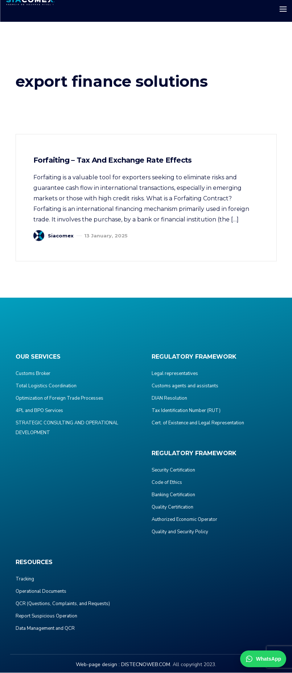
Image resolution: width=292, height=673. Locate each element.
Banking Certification (173, 495)
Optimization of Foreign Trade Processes (59, 398)
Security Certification (173, 470)
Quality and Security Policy (180, 532)
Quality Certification (172, 507)
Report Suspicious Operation (46, 616)
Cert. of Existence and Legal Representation (198, 423)
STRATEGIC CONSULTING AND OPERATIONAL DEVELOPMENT (67, 428)
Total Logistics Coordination (46, 386)
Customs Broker (33, 374)
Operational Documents (41, 591)
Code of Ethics (167, 483)
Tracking (25, 579)
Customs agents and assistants (185, 386)
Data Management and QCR (45, 628)
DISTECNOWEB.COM (145, 664)
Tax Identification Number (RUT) (186, 411)
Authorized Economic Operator (184, 520)
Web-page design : (98, 664)
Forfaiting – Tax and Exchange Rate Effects (113, 160)
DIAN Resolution (169, 398)
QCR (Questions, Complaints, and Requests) (63, 604)
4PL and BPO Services (39, 411)
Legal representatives (175, 374)
